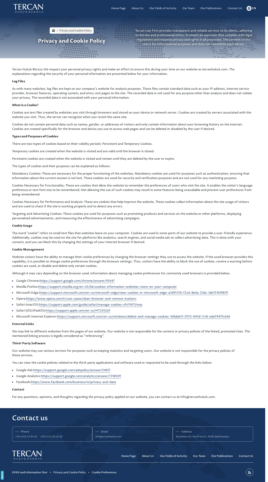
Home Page (128, 456)
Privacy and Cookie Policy (69, 472)
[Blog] (249, 472)
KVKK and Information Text (29, 472)
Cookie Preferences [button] (104, 472)
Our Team (199, 456)
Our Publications (222, 456)
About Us (148, 456)
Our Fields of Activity (173, 456)
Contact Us (246, 456)
